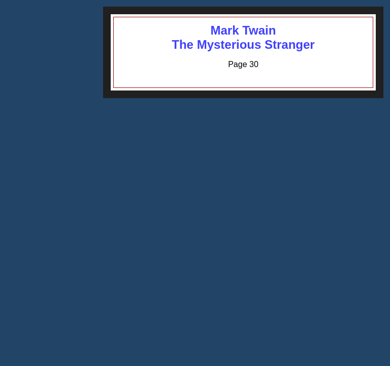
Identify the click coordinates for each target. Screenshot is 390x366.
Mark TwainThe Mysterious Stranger (243, 37)
